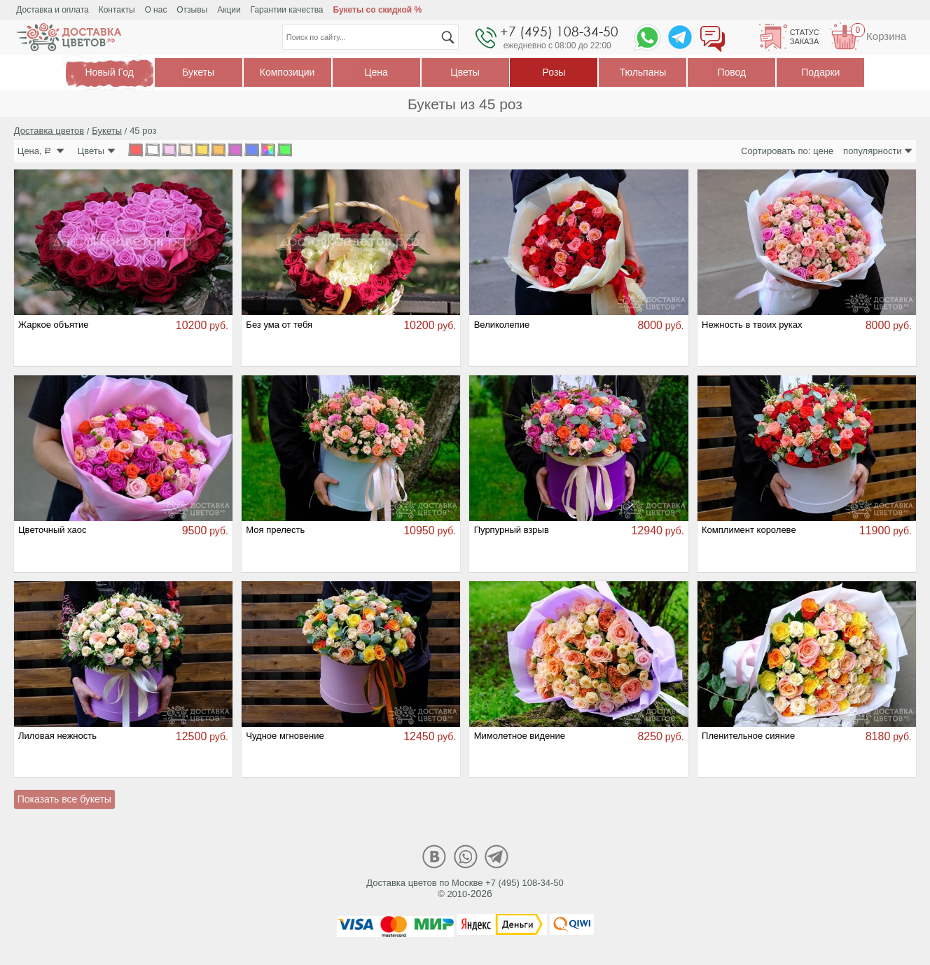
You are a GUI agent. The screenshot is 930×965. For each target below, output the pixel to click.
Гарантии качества (287, 10)
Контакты (117, 10)
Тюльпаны (643, 72)
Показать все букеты (64, 799)
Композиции (287, 72)
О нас (155, 10)
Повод (731, 72)
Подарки (820, 72)
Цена (376, 72)
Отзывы (191, 10)
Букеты (198, 72)
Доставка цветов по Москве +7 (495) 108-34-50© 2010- (465, 888)
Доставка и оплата (52, 10)
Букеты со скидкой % (377, 10)
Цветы (464, 72)
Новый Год (109, 72)
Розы (554, 72)
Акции (229, 10)
